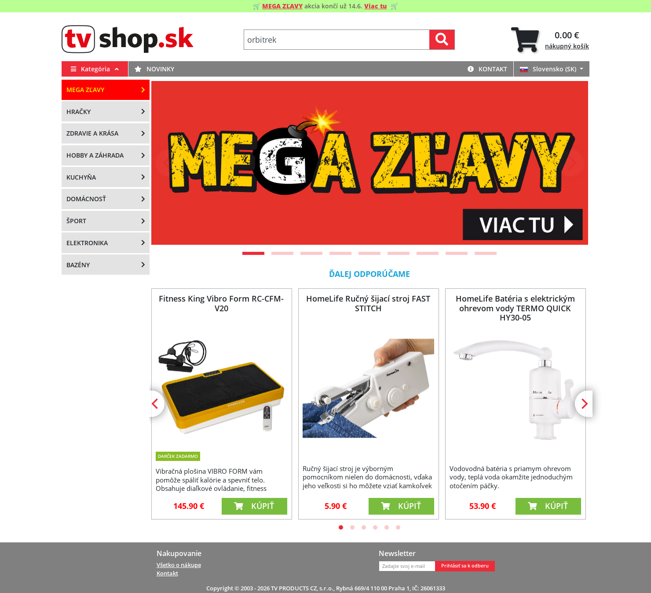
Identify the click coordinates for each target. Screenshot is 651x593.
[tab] (550, 40)
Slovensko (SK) (549, 69)
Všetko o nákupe (179, 565)
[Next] (570, 163)
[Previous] (169, 163)
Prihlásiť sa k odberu (465, 566)
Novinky (154, 69)
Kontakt (487, 69)
